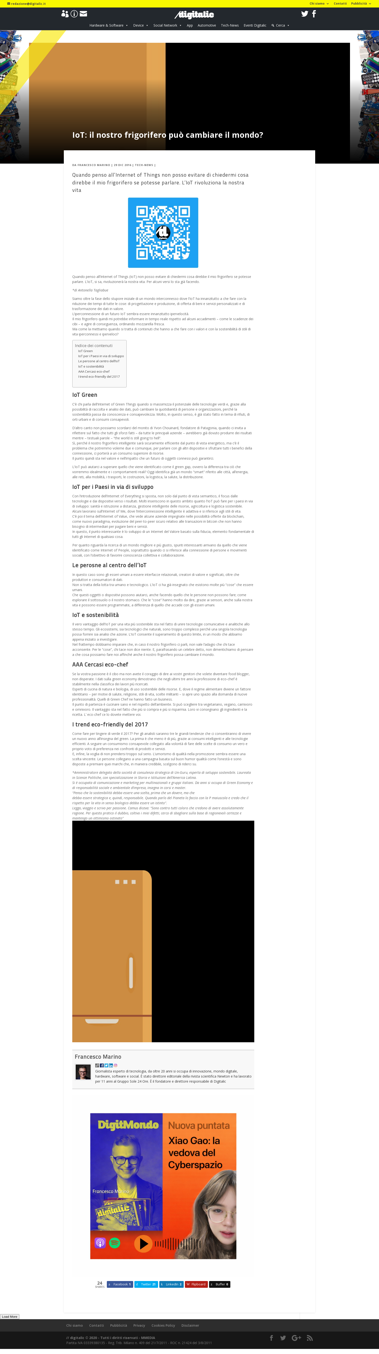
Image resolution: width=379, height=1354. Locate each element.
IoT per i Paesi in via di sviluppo (101, 356)
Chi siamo (317, 4)
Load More (9, 1316)
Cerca (280, 25)
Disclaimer (190, 1325)
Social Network (165, 25)
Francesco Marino (94, 165)
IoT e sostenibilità (91, 366)
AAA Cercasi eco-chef (93, 371)
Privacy (139, 1325)
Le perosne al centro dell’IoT (99, 361)
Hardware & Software (106, 25)
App (190, 25)
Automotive (207, 25)
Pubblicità (359, 4)
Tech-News (230, 25)
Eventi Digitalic (255, 25)
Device (138, 25)
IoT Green (85, 351)
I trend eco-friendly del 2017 (99, 376)
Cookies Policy (163, 1325)
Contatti (340, 4)
